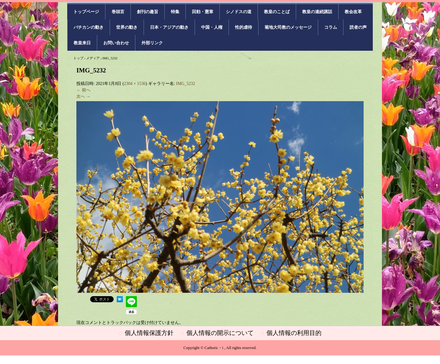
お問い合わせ (116, 43)
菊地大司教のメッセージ (288, 27)
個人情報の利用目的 (293, 333)
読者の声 (358, 27)
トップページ (86, 11)
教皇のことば (277, 11)
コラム (330, 27)
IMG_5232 (185, 83)
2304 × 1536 (135, 83)
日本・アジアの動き (169, 27)
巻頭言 (118, 11)
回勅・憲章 (202, 11)
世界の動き (127, 27)
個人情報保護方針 (149, 333)
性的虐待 (243, 27)
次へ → (83, 96)
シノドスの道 (238, 11)
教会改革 (353, 11)
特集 (175, 11)
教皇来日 (82, 43)
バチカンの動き (89, 27)
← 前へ (83, 90)
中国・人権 (211, 27)
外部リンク (152, 43)
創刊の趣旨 (147, 11)
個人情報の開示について (220, 333)
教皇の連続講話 (317, 11)
